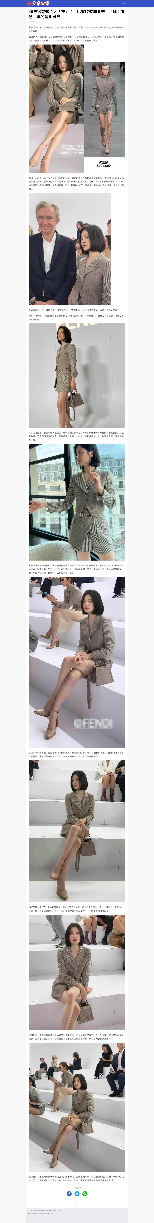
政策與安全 (38, 1213)
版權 (51, 1213)
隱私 (48, 1213)
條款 (44, 1213)
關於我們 (31, 1213)
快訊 (123, 3)
